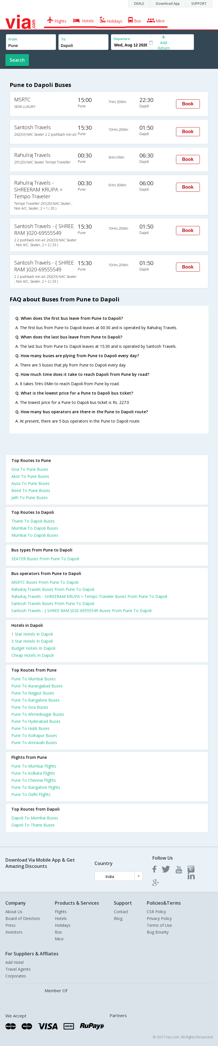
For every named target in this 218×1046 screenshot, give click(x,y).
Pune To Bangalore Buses (35, 700)
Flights (61, 911)
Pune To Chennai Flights (33, 780)
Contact (121, 911)
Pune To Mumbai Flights (33, 766)
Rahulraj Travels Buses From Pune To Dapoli (52, 589)
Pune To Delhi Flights (31, 794)
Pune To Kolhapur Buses (34, 735)
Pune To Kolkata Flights (33, 773)
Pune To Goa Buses (29, 707)
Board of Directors (22, 918)
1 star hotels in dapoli (32, 634)
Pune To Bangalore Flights (35, 787)
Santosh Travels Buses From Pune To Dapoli (52, 603)
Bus (58, 932)
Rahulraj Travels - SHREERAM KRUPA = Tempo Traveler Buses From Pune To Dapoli (89, 596)
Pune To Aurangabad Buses (37, 686)
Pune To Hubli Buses (30, 728)
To (63, 39)
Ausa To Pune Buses (30, 483)
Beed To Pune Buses (30, 490)
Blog (118, 918)
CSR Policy (156, 911)
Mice (59, 938)
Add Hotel (14, 962)
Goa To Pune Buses (29, 469)
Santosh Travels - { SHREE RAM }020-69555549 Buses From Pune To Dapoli (81, 610)
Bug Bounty (158, 932)
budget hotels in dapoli (33, 648)
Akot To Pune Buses (30, 476)
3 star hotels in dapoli (32, 641)
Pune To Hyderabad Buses (35, 721)
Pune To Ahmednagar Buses (37, 714)
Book (188, 103)
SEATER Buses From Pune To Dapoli (45, 558)
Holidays (62, 925)
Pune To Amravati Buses (34, 742)
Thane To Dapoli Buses (33, 521)
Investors (13, 932)
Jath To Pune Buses (29, 497)
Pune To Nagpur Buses (32, 693)
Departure (122, 39)
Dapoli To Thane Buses (33, 825)
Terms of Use (159, 925)
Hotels (61, 918)
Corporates (15, 976)
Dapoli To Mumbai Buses (34, 818)
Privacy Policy (159, 918)
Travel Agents (18, 969)
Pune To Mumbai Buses (33, 678)
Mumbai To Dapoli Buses (34, 528)
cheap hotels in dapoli (32, 655)
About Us (13, 911)
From (13, 39)
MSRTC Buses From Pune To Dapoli (44, 582)
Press (10, 925)
